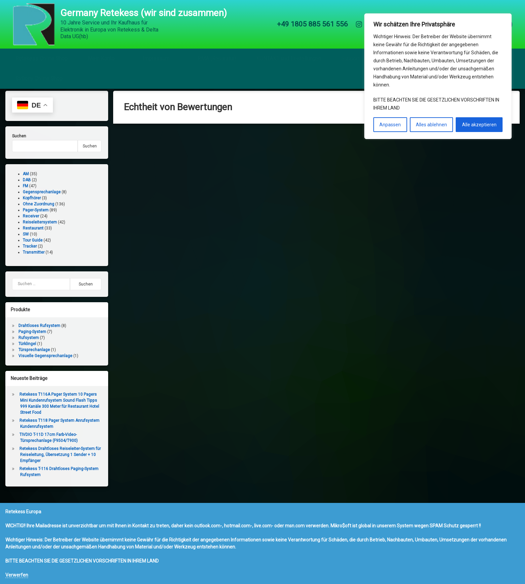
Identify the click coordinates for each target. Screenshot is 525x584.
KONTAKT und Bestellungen (288, 55)
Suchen (15, 142)
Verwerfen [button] (16, 575)
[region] (438, 76)
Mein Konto (101, 55)
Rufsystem (24, 343)
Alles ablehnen (431, 124)
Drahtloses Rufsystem (35, 331)
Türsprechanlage (30, 355)
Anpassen (390, 124)
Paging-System (28, 337)
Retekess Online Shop (41, 55)
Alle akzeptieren (479, 124)
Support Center (358, 55)
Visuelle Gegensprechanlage (41, 362)
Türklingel (23, 349)
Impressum (156, 55)
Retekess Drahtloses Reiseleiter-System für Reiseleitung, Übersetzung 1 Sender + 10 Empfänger (56, 460)
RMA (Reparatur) (217, 55)
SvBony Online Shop (39, 75)
